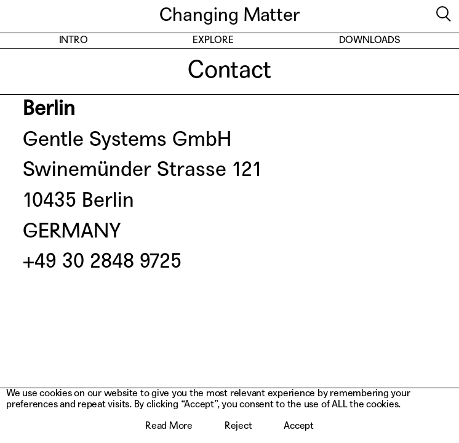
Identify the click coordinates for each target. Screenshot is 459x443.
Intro (73, 40)
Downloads (370, 40)
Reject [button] (238, 426)
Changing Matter (229, 16)
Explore (213, 40)
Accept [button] (299, 426)
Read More (169, 426)
